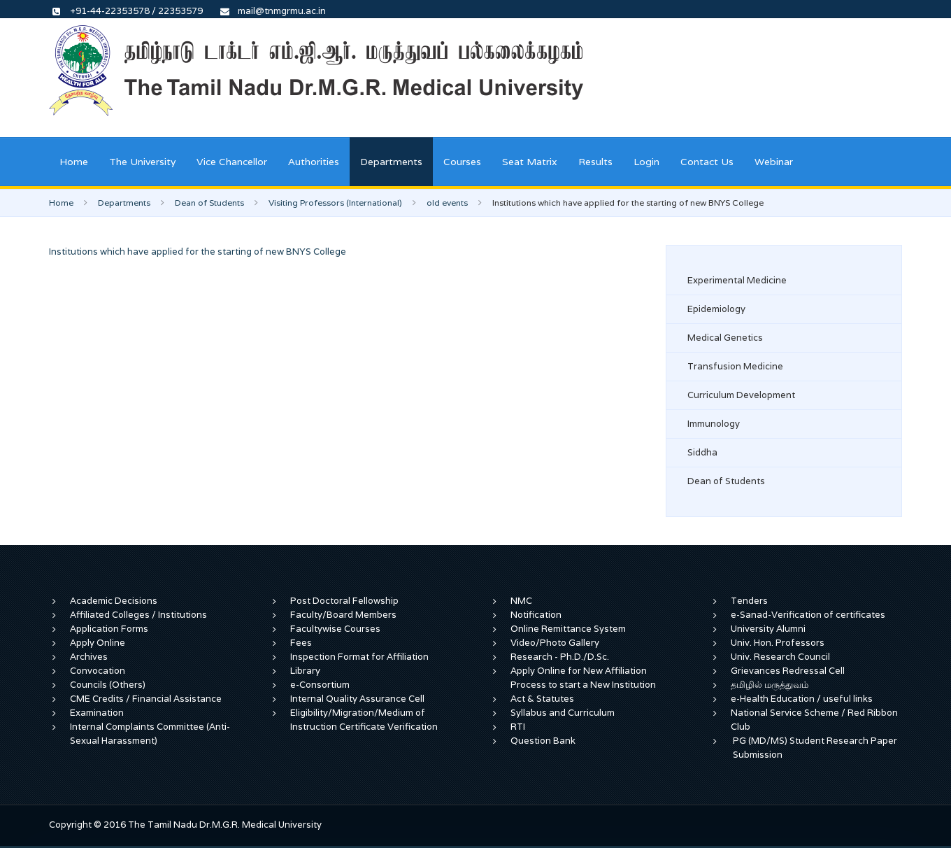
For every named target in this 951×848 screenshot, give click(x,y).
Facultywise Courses (335, 629)
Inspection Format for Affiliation (359, 657)
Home (73, 161)
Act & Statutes (542, 699)
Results (595, 161)
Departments (391, 161)
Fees (301, 643)
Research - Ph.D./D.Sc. (559, 657)
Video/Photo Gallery (554, 643)
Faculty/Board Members (343, 615)
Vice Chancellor (231, 161)
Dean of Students (209, 202)
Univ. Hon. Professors (777, 643)
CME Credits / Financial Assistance (146, 699)
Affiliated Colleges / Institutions (138, 615)
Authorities (313, 161)
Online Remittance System (568, 629)
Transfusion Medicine (735, 366)
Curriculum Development (741, 395)
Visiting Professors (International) (335, 202)
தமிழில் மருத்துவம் (769, 685)
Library (305, 671)
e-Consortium (320, 685)
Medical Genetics (725, 338)
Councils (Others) (107, 685)
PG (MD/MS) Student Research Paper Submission (815, 748)
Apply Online (97, 643)
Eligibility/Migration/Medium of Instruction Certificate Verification (364, 720)
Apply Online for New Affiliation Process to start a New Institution (584, 678)
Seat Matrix (529, 161)
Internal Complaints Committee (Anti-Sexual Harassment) (150, 734)
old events (447, 202)
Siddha (702, 452)
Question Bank (542, 741)
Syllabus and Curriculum (562, 713)
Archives (89, 657)
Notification (536, 615)
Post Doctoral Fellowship (344, 601)
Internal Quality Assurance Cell (357, 699)
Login (646, 161)
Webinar (774, 161)
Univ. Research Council (780, 657)
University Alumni (768, 629)
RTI (517, 727)
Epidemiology (716, 309)
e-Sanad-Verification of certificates (808, 615)
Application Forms (109, 629)
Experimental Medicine (737, 280)
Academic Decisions (113, 601)
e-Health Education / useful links (802, 699)
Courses (462, 161)
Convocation (97, 671)
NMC (521, 601)
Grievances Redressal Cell (788, 671)
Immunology (713, 424)
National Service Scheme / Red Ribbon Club (814, 720)
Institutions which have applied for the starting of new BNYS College (197, 251)
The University (142, 161)
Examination (97, 713)
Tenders (749, 601)
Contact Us (707, 161)
